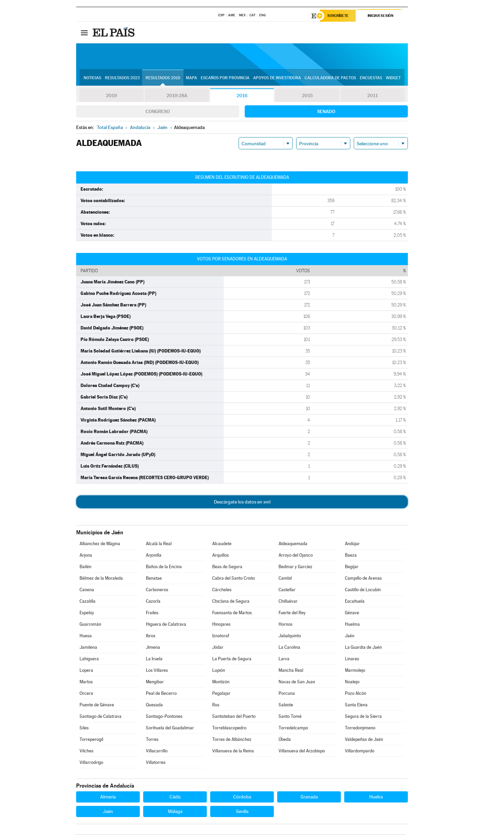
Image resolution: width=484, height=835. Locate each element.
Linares (352, 659)
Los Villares (157, 670)
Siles (84, 728)
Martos (86, 682)
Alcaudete (222, 544)
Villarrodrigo (91, 763)
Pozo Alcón (355, 694)
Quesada (154, 705)
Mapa (191, 78)
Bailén (85, 567)
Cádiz (175, 797)
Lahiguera (89, 659)
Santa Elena (356, 705)
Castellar (287, 590)
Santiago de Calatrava (101, 717)
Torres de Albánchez (231, 740)
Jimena (153, 647)
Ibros (150, 636)
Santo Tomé (290, 717)
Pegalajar (221, 694)
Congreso (158, 112)
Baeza (351, 555)
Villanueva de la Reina (233, 751)
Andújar (352, 544)
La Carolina (289, 647)
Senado (326, 112)
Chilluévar (288, 601)
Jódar (217, 647)
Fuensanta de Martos (232, 613)
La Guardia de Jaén (363, 647)
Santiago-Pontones (164, 717)
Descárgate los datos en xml (242, 502)
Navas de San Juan (297, 682)
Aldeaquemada (293, 544)
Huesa (86, 636)
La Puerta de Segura (231, 659)
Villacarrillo (157, 751)
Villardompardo (359, 751)
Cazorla (153, 601)
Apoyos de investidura (277, 78)
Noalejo (352, 682)
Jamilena (88, 647)
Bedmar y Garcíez (295, 567)
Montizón (220, 682)
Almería (108, 797)
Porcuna (287, 694)
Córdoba (242, 797)
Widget (393, 78)
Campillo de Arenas (363, 578)
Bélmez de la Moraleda (101, 578)
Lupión (218, 670)
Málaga (175, 812)
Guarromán (90, 624)
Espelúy (87, 613)
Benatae (154, 578)
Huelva (376, 797)
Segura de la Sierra (363, 717)
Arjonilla (153, 555)
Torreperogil (91, 740)
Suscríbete (339, 16)
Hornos (285, 624)
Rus (215, 705)
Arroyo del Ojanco (296, 555)
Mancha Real (291, 670)
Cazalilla (87, 601)
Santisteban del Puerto (234, 717)
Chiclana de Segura (230, 601)
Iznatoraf (220, 636)
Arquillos (220, 555)
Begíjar (351, 567)
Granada (309, 797)
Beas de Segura (227, 567)
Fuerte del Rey (292, 613)
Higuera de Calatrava (166, 624)
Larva (284, 659)
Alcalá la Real (159, 544)
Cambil (285, 578)
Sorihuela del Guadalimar (170, 728)
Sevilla (242, 812)
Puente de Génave (97, 705)
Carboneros (157, 590)
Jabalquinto (290, 636)
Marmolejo (355, 670)
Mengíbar (155, 682)
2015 (307, 96)
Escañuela (355, 601)
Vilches (86, 751)
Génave (352, 613)
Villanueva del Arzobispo (302, 751)
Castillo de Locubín (363, 590)
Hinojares (221, 624)
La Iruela (154, 659)
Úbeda (285, 740)
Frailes (152, 613)
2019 (111, 96)
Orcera (86, 694)
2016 (242, 96)
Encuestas (371, 78)
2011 (372, 96)
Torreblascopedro (229, 728)
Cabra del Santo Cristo (233, 578)
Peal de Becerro (161, 694)
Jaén (349, 636)
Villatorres (156, 763)
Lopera (86, 670)
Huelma (352, 624)
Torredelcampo (293, 728)
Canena (87, 590)
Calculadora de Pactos (330, 78)
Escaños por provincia (225, 78)
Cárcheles (222, 590)
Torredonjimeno (360, 728)
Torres (152, 740)
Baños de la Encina (164, 567)
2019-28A (177, 96)
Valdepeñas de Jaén (364, 740)
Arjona (86, 555)
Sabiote (286, 705)
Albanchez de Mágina (100, 544)
